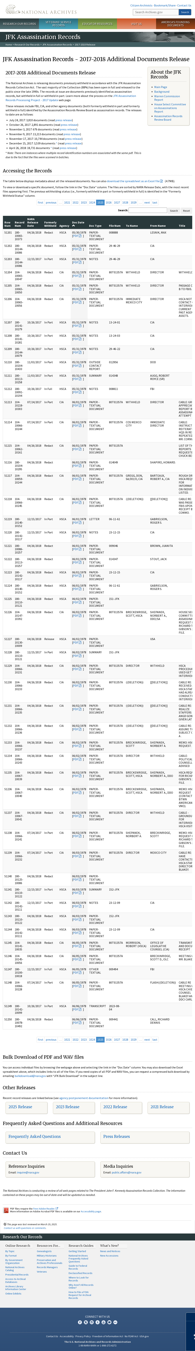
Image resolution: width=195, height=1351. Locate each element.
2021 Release (162, 1107)
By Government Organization (14, 1261)
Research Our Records (19, 24)
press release (63, 120)
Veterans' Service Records (58, 23)
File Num (115, 225)
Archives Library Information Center (15, 1288)
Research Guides (81, 1245)
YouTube (103, 1322)
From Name (158, 225)
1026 (109, 202)
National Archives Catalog (15, 1269)
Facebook (80, 1322)
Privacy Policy (83, 1336)
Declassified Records (80, 1273)
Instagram (91, 1322)
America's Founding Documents (175, 23)
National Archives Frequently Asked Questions (78, 1258)
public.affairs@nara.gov (126, 1172)
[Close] (190, 1317)
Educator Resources (97, 24)
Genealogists (44, 1251)
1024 (92, 202)
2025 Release (20, 1107)
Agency (64, 225)
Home (9, 44)
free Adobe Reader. (45, 1208)
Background (161, 91)
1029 (134, 202)
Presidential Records (17, 1274)
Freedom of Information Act (107, 1336)
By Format (11, 1255)
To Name (132, 225)
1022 (75, 202)
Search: (123, 210)
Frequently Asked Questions (34, 1136)
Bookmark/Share (165, 5)
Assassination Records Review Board (168, 117)
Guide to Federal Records (78, 1267)
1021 (67, 202)
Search (185, 12)
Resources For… (48, 1245)
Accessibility (67, 1336)
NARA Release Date (32, 222)
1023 (84, 202)
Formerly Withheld (50, 223)
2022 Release (115, 1107)
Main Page (160, 87)
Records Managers (47, 1267)
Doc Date (78, 223)
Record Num (19, 223)
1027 (117, 202)
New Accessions (109, 1255)
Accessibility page (91, 1211)
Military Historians (47, 1255)
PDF (75, 236)
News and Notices (110, 1251)
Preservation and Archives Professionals (49, 1261)
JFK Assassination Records (57, 44)
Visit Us (136, 24)
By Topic (10, 1251)
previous (51, 202)
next (147, 202)
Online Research (17, 1245)
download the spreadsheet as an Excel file (133, 181)
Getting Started (77, 1251)
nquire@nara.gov (28, 1172)
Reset (186, 210)
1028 (125, 202)
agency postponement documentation (83, 1098)
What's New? (109, 1245)
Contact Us (184, 5)
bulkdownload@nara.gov (30, 1076)
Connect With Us (97, 1316)
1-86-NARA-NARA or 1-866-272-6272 (97, 1345)
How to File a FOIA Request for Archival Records (80, 1295)
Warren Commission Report (167, 97)
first (40, 202)
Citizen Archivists (141, 5)
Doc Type (95, 225)
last (154, 202)
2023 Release (67, 1107)
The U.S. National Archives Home (41, 9)
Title (182, 225)
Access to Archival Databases (15, 1280)
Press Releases (116, 1136)
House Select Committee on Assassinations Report (170, 107)
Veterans (42, 1271)
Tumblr (97, 1322)
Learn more (162, 1344)
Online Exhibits (13, 1293)
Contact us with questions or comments (25, 1228)
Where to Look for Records (79, 1279)
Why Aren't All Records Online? (81, 1286)
